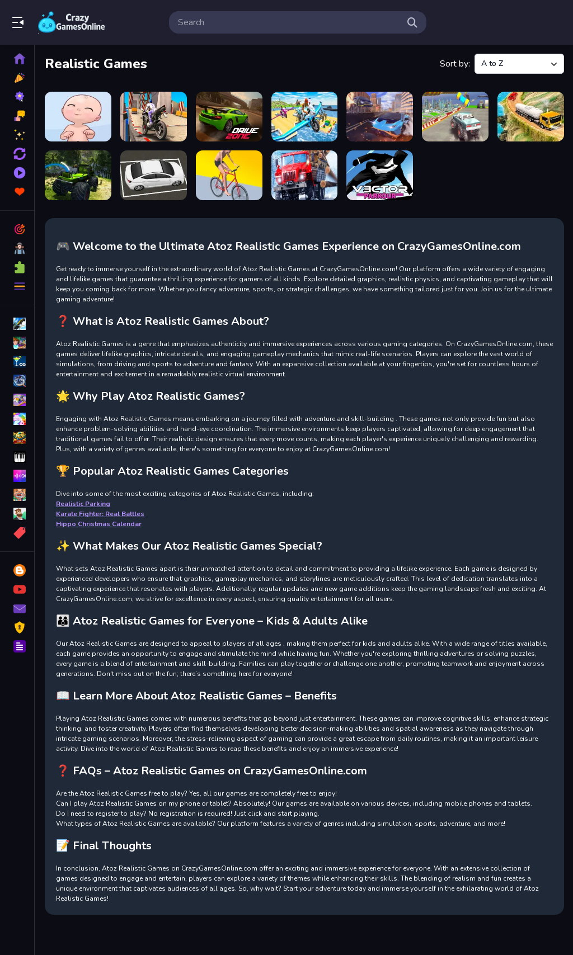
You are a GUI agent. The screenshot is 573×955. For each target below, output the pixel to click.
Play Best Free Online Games (71, 22)
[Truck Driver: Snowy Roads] (304, 175)
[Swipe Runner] (229, 175)
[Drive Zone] (229, 116)
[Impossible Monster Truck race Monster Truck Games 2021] (455, 116)
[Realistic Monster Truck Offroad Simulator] (78, 175)
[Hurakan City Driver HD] (379, 116)
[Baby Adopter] (78, 116)
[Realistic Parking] (153, 175)
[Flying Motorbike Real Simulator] (304, 116)
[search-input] (289, 22)
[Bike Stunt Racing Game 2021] (153, 116)
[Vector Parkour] (379, 175)
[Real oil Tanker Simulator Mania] (530, 116)
